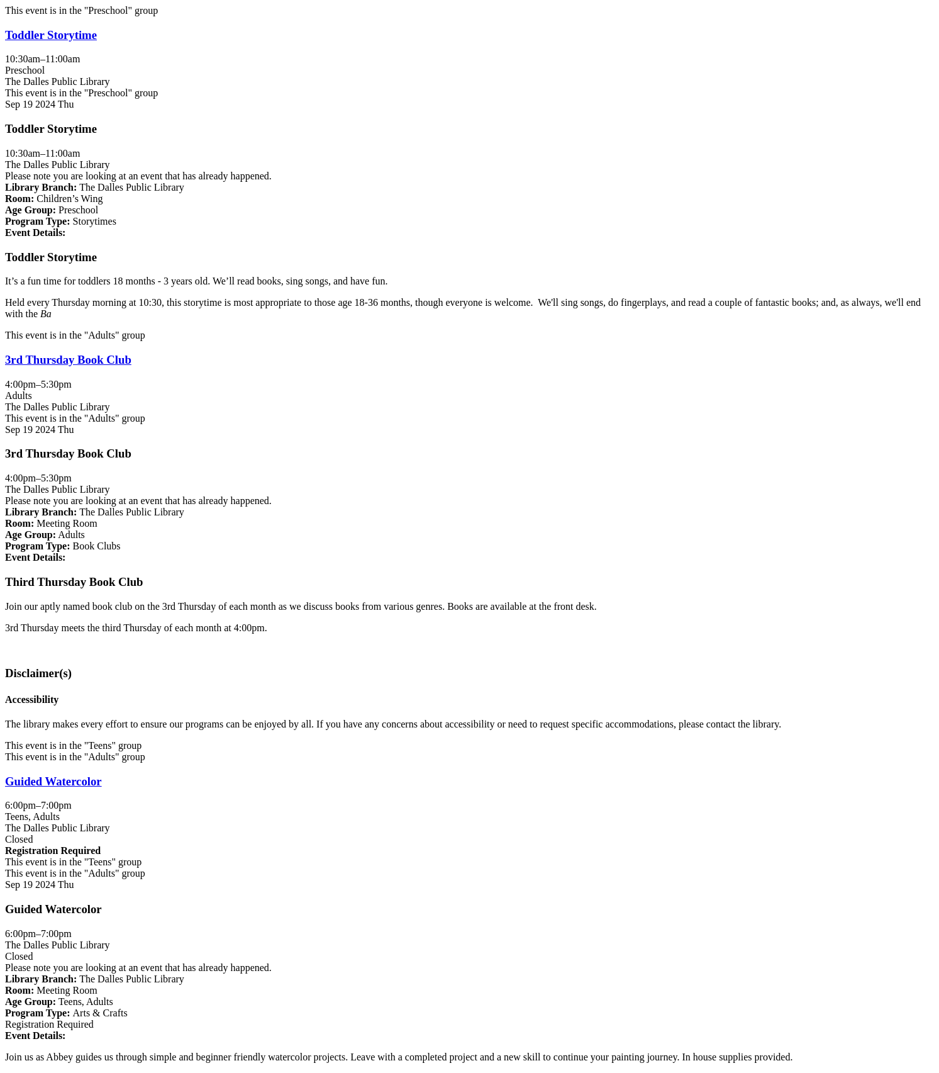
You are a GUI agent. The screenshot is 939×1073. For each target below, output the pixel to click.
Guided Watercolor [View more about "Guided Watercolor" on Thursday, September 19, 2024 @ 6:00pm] (53, 781)
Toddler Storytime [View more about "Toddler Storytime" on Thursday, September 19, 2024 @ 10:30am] (51, 35)
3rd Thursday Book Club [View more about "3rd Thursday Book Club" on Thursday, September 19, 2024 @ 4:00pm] (68, 359)
